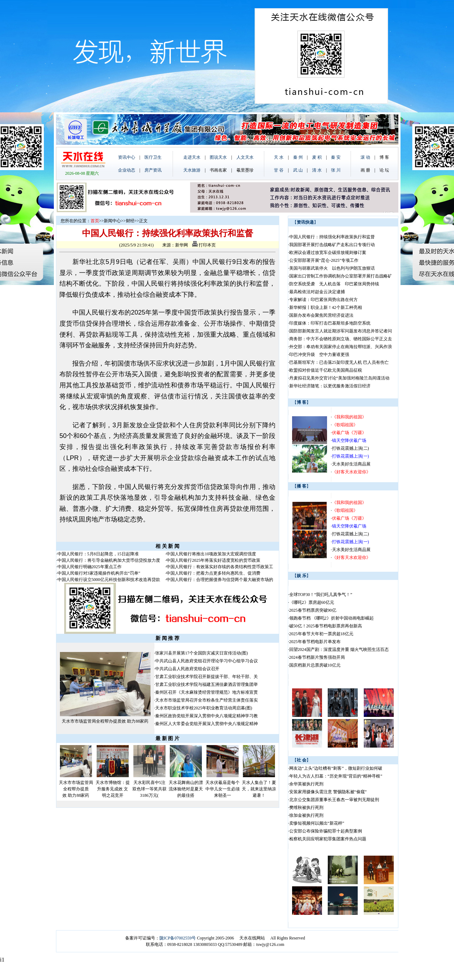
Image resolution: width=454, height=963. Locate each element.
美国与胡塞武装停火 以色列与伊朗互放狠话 (332, 268)
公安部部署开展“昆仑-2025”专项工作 (324, 260)
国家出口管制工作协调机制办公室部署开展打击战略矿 (340, 276)
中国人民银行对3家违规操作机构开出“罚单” (99, 573)
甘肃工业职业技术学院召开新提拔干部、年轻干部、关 (206, 676)
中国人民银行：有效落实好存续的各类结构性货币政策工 (219, 566)
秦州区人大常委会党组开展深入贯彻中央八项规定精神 (206, 723)
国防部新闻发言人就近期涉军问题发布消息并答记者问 (340, 330)
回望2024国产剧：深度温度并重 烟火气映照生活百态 (339, 649)
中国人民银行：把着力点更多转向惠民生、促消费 (213, 573)
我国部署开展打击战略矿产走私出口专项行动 (332, 244)
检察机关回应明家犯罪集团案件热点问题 (327, 838)
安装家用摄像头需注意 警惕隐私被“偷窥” (328, 791)
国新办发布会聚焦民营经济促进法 (321, 315)
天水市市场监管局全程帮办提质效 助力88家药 (105, 721)
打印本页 (204, 245)
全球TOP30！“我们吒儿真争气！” (320, 594)
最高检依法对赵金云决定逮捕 (317, 291)
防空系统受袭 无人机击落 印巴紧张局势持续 (334, 283)
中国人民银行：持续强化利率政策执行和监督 (332, 236)
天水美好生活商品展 (351, 464)
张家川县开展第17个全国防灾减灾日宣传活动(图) (201, 653)
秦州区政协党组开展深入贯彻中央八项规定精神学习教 (206, 715)
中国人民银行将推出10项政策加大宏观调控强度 (211, 553)
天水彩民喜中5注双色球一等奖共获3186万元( (149, 789)
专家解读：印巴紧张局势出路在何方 (323, 299)
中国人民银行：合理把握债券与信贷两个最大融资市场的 (219, 579)
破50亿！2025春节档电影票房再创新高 (325, 625)
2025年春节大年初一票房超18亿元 (321, 633)
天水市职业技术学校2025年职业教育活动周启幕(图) (203, 707)
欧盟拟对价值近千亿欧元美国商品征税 (325, 370)
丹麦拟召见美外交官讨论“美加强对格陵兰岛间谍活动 (339, 378)
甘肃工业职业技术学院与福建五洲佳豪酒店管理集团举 (206, 684)
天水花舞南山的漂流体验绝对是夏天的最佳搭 (186, 789)
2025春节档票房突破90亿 (312, 610)
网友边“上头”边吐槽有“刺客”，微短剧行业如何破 (335, 768)
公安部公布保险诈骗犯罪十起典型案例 (325, 831)
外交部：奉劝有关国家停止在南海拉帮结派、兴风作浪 (340, 346)
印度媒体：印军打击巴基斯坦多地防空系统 (330, 323)
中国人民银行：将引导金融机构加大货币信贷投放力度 (108, 560)
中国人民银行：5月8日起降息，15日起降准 (98, 553)
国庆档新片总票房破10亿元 (315, 665)
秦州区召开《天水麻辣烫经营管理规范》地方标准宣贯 (206, 692)
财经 (130, 220)
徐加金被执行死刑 (306, 815)
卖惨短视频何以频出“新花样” (317, 823)
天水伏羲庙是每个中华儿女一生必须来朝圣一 (222, 789)
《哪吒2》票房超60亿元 (311, 602)
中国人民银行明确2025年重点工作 (89, 566)
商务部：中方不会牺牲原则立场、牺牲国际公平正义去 (340, 338)
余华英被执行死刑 (306, 783)
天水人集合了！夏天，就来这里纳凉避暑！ (259, 789)
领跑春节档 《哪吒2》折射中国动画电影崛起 (331, 618)
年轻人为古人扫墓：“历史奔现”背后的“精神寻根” (335, 776)
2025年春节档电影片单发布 (315, 641)
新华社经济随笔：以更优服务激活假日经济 (330, 385)
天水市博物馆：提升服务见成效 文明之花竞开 (113, 789)
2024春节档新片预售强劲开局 (317, 657)
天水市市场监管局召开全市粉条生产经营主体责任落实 (206, 700)
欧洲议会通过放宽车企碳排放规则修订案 (327, 252)
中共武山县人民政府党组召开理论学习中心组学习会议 (206, 660)
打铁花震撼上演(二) (350, 448)
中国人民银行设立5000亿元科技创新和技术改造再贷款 (108, 579)
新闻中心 (112, 220)
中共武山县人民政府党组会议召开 (187, 668)
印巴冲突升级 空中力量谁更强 (319, 354)
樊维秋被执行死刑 (306, 807)
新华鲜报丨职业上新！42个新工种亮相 (325, 307)
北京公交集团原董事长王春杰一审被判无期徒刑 (334, 799)
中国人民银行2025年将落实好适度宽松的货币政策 (213, 560)
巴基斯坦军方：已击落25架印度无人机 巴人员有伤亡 (339, 362)
